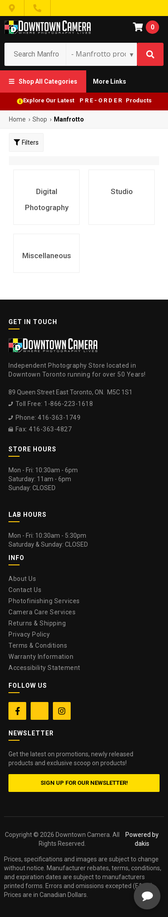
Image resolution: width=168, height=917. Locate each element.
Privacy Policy (29, 634)
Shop (39, 119)
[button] (43, 81)
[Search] (150, 54)
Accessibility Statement (44, 667)
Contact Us (24, 589)
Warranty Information (40, 656)
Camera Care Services (42, 612)
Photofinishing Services (44, 601)
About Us (22, 578)
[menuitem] (43, 81)
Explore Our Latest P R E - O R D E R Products (87, 100)
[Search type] (102, 54)
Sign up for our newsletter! (84, 782)
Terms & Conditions (37, 645)
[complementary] (103, 868)
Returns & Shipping (37, 623)
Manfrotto (69, 119)
